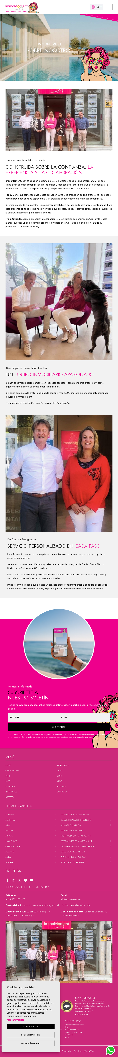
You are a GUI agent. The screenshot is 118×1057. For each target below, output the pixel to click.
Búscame (61, 786)
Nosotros (10, 786)
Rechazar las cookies (30, 1043)
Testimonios (11, 791)
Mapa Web (89, 1051)
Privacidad (67, 1051)
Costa (60, 770)
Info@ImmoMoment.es (71, 899)
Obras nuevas (12, 770)
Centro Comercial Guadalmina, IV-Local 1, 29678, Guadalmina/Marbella (56, 905)
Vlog (59, 781)
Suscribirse (58, 727)
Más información (16, 1019)
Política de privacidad (96, 735)
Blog (8, 781)
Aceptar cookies (30, 1026)
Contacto (62, 791)
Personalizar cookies (30, 1034)
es (95, 7)
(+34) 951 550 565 (15, 899)
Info (8, 775)
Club (59, 775)
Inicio (8, 765)
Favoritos (10, 797)
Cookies (78, 1051)
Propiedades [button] (62, 765)
